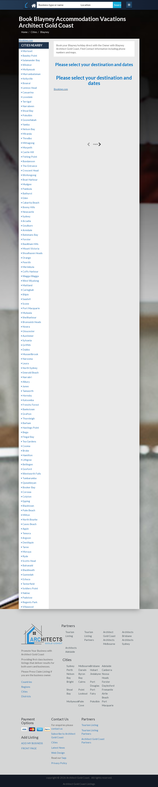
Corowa (26, 491)
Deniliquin (27, 542)
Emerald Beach (30, 372)
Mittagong (27, 142)
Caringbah (27, 289)
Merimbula (27, 266)
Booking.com (26, 40)
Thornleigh (28, 418)
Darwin (82, 669)
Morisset (27, 51)
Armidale (26, 230)
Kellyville (27, 78)
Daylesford (108, 685)
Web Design (58, 752)
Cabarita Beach (30, 202)
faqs (64, 757)
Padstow (26, 597)
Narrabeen (27, 106)
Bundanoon (28, 161)
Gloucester (28, 331)
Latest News (58, 747)
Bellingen (27, 464)
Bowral (25, 83)
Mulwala (26, 312)
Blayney (44, 32)
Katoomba (27, 400)
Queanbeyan (28, 482)
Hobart (94, 669)
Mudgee (26, 184)
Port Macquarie (30, 308)
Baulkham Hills (29, 243)
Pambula (26, 188)
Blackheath (28, 570)
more (97, 144)
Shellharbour (28, 317)
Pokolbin (26, 115)
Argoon (26, 537)
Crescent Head (30, 170)
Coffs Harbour (29, 271)
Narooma (27, 358)
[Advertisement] (94, 119)
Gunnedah (27, 574)
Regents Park (29, 602)
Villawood (27, 606)
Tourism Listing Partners (89, 636)
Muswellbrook (29, 354)
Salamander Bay (30, 60)
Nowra (25, 326)
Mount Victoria (30, 248)
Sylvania (26, 340)
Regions (25, 686)
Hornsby (26, 395)
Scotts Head (28, 560)
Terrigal (26, 101)
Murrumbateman (31, 73)
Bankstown (28, 409)
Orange (26, 257)
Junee (25, 386)
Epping (25, 501)
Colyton (26, 496)
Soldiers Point (29, 588)
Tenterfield (27, 583)
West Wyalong (30, 280)
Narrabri (26, 377)
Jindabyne (95, 673)
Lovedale (27, 96)
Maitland (26, 285)
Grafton (26, 413)
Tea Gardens (28, 441)
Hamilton (27, 455)
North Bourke (29, 519)
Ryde (24, 556)
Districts (26, 696)
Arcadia (26, 220)
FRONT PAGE (29, 748)
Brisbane (95, 665)
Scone (25, 303)
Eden (24, 198)
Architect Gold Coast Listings (79, 783)
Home (24, 32)
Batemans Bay (29, 234)
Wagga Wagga (30, 276)
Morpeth (26, 147)
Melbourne (84, 665)
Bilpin (25, 294)
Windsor (26, 64)
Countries (26, 681)
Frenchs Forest (30, 404)
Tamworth (27, 390)
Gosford (26, 468)
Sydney (25, 216)
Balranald (27, 565)
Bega (24, 432)
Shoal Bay (27, 110)
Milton (25, 514)
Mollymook (28, 69)
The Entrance (29, 165)
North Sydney (29, 367)
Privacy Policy (59, 763)
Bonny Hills (28, 207)
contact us (57, 728)
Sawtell (26, 299)
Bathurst (26, 193)
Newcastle (27, 211)
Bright (70, 681)
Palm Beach (28, 510)
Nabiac (25, 592)
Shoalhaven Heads (32, 253)
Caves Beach (28, 524)
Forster (26, 239)
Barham (26, 423)
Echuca (25, 579)
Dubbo (25, 349)
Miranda (26, 133)
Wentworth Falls (31, 473)
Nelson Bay (28, 129)
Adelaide (106, 665)
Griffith (26, 344)
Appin (25, 528)
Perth (70, 669)
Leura (25, 363)
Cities (34, 32)
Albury (25, 381)
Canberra (107, 669)
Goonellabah (28, 119)
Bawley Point (29, 55)
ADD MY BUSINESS (32, 743)
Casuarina (27, 92)
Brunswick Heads (31, 322)
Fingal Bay (27, 436)
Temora (26, 533)
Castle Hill (27, 152)
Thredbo (26, 138)
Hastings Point (30, 427)
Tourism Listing (89, 725)
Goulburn (27, 225)
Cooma (25, 446)
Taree (25, 547)
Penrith (26, 262)
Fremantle (107, 689)
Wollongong (28, 175)
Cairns (81, 681)
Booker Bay (28, 487)
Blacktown (27, 505)
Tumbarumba (28, 478)
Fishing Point (29, 156)
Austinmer (27, 335)
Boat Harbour (29, 179)
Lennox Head (29, 87)
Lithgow (26, 459)
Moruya (26, 551)
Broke (25, 450)
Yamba (25, 124)
